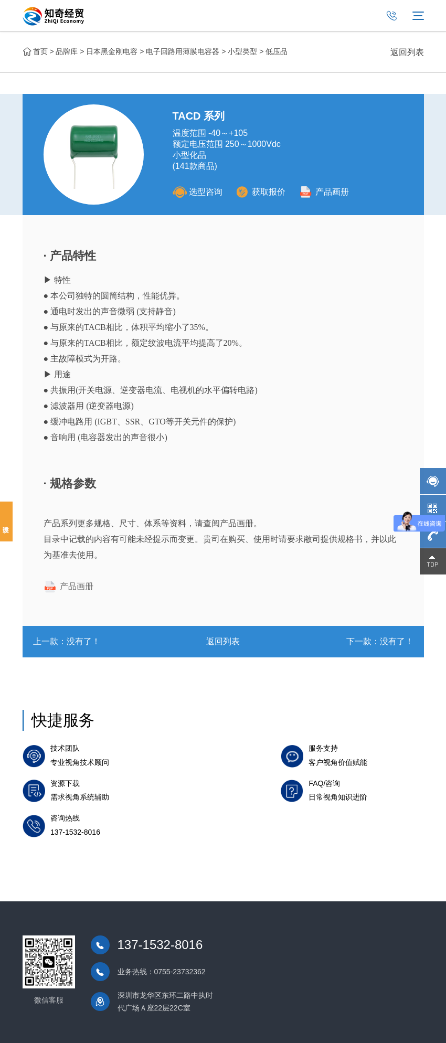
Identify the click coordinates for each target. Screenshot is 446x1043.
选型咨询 (197, 191)
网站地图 (409, 1027)
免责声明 (375, 1027)
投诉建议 (6, 521)
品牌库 (67, 51)
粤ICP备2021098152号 (231, 1027)
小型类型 (242, 51)
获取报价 (262, 191)
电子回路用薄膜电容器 (182, 51)
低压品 (277, 51)
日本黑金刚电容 (111, 51)
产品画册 (327, 191)
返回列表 (407, 52)
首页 (40, 51)
